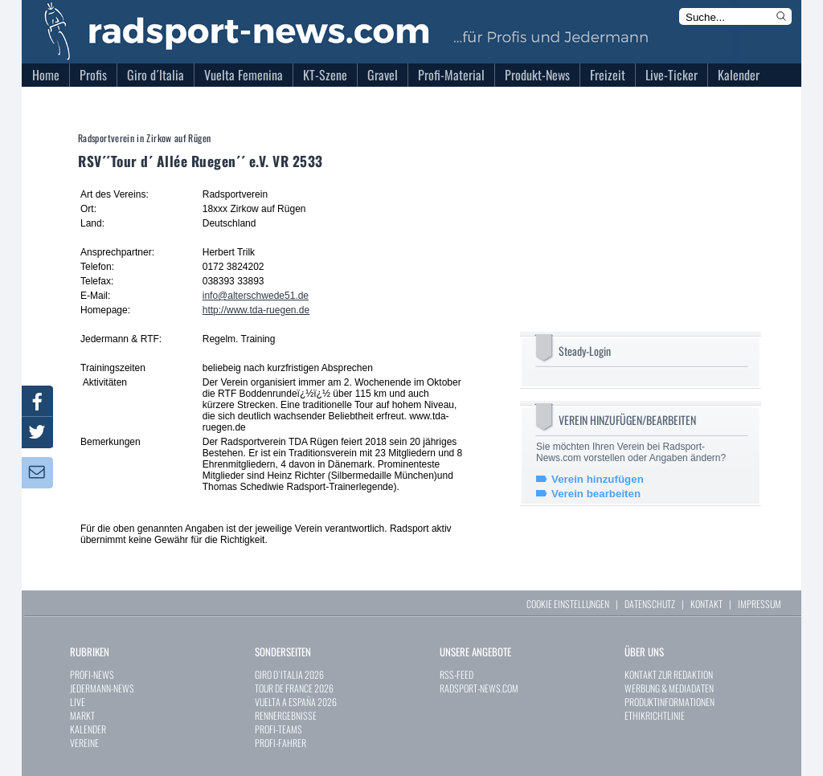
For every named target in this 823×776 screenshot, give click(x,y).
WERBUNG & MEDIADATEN (669, 688)
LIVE (77, 702)
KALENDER (88, 729)
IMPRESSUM (759, 604)
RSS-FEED (456, 674)
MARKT (82, 715)
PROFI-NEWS (92, 674)
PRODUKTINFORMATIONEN (669, 702)
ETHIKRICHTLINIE (654, 715)
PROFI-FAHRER (280, 742)
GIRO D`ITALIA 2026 (289, 674)
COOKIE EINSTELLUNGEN (567, 604)
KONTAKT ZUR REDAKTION (668, 674)
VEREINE (84, 742)
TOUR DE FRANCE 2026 (294, 688)
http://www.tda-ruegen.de (256, 310)
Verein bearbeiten (596, 494)
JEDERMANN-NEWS (102, 688)
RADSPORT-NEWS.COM (479, 688)
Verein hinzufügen (597, 479)
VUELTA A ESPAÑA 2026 (296, 702)
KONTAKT (706, 604)
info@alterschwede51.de (256, 295)
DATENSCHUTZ (649, 604)
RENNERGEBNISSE (286, 715)
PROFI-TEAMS (278, 729)
